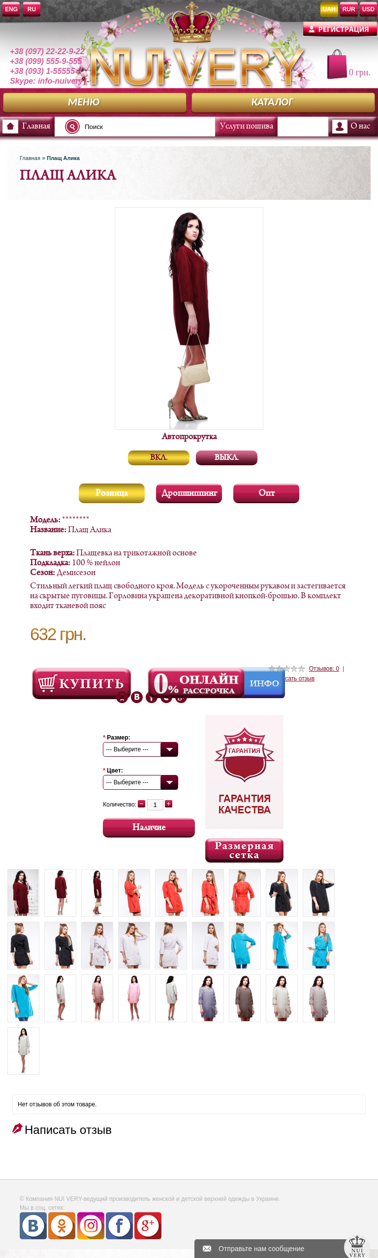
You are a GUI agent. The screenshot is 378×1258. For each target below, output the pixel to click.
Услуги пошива (246, 126)
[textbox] (142, 126)
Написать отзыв (293, 678)
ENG (11, 9)
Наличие (148, 828)
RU (32, 9)
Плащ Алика (63, 158)
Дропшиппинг (189, 493)
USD (368, 9)
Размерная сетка (244, 850)
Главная (36, 126)
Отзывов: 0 (324, 668)
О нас (360, 126)
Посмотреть (81, 683)
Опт (266, 493)
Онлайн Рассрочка (197, 683)
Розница (111, 493)
